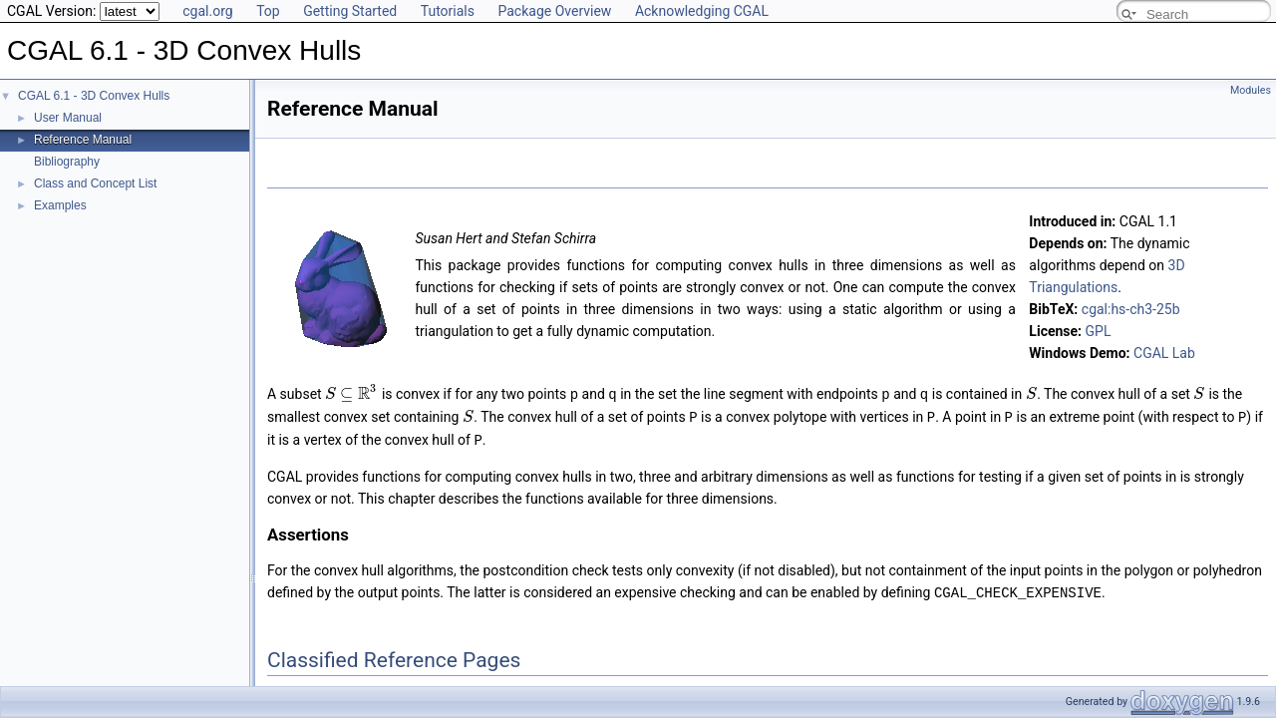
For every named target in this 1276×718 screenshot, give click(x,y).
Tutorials (448, 11)
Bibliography (67, 162)
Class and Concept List (95, 183)
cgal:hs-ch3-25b (1131, 309)
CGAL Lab (1164, 353)
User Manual (68, 118)
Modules (1250, 90)
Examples (60, 205)
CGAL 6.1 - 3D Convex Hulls (93, 96)
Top (268, 11)
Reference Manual (83, 140)
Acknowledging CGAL (702, 11)
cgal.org (207, 11)
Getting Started (350, 11)
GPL (1099, 331)
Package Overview (554, 11)
